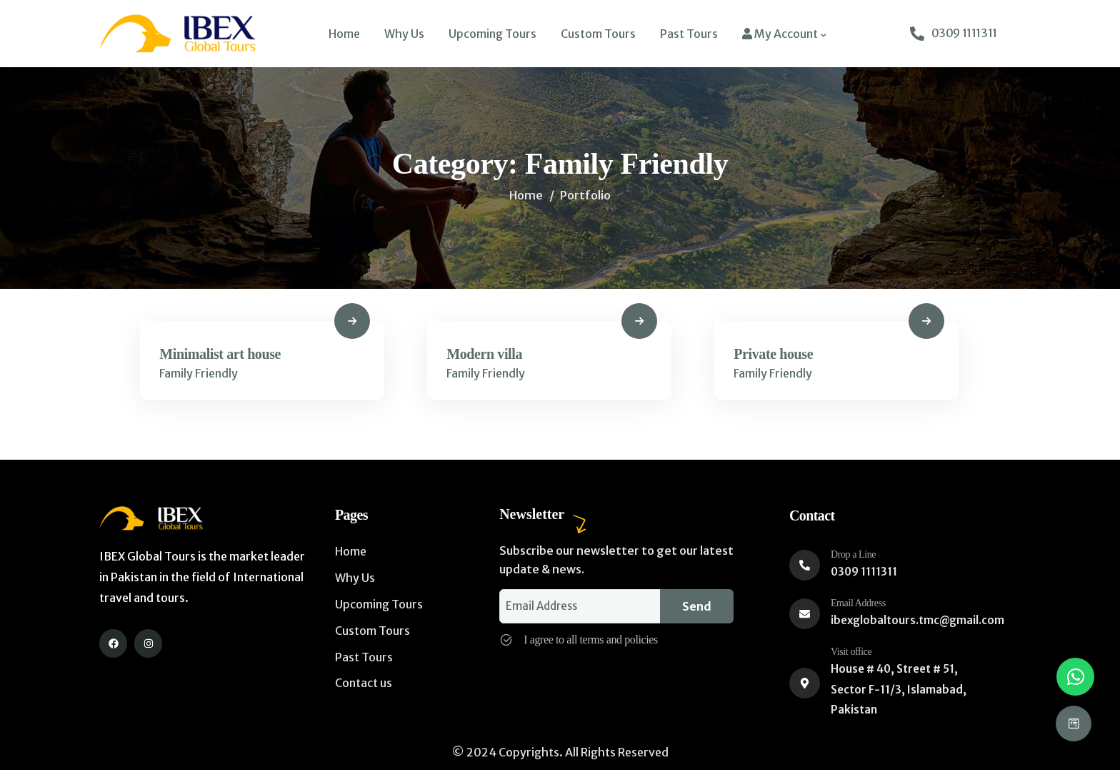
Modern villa (486, 354)
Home (526, 195)
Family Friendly (200, 374)
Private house (775, 354)
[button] (1075, 677)
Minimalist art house (222, 354)
